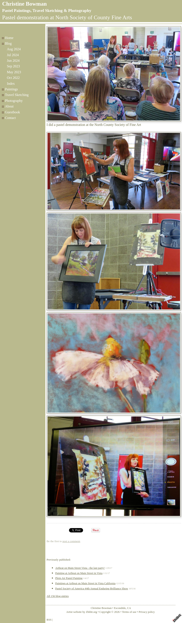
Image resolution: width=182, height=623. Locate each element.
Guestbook (12, 112)
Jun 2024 (13, 60)
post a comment (71, 541)
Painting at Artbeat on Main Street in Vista (79, 573)
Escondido (120, 608)
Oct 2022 (13, 78)
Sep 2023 (13, 66)
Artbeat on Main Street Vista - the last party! (80, 567)
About (9, 106)
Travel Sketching (17, 95)
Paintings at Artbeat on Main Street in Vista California (85, 583)
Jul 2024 (13, 55)
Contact (10, 118)
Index (11, 83)
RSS (49, 619)
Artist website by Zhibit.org (81, 611)
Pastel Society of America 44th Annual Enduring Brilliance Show (91, 588)
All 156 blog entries (58, 596)
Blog (8, 43)
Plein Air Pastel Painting (68, 578)
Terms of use (129, 611)
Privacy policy (147, 611)
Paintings (11, 89)
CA (129, 608)
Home (9, 38)
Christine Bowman (24, 4)
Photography (14, 100)
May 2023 (14, 72)
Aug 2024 (14, 49)
